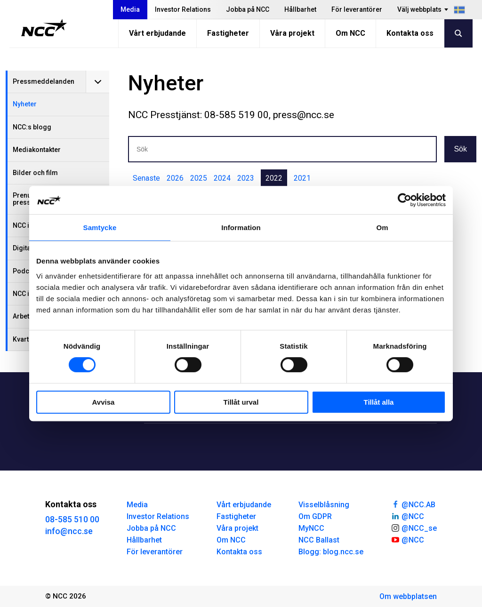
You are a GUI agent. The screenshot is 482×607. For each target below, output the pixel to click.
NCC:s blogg (32, 127)
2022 (273, 178)
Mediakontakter (37, 149)
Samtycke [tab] (100, 228)
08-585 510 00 (72, 519)
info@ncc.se (69, 531)
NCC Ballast (318, 539)
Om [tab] (382, 228)
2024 (222, 178)
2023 (245, 178)
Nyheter (25, 104)
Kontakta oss (410, 33)
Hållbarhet (300, 9)
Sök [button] (460, 149)
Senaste (146, 178)
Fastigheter (228, 33)
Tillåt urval (241, 402)
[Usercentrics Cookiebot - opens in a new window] (404, 200)
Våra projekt (292, 33)
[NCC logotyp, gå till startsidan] (44, 27)
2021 (302, 178)
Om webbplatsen (408, 596)
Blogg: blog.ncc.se (330, 551)
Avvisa (103, 402)
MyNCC (311, 528)
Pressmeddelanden (43, 81)
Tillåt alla (379, 402)
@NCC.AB (413, 504)
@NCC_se (414, 527)
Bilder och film (35, 172)
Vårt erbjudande (157, 33)
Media (130, 9)
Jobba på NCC (247, 9)
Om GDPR (315, 516)
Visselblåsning (323, 504)
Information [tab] (241, 228)
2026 (175, 178)
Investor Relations (183, 9)
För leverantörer (356, 9)
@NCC (407, 516)
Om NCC (350, 33)
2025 (198, 178)
